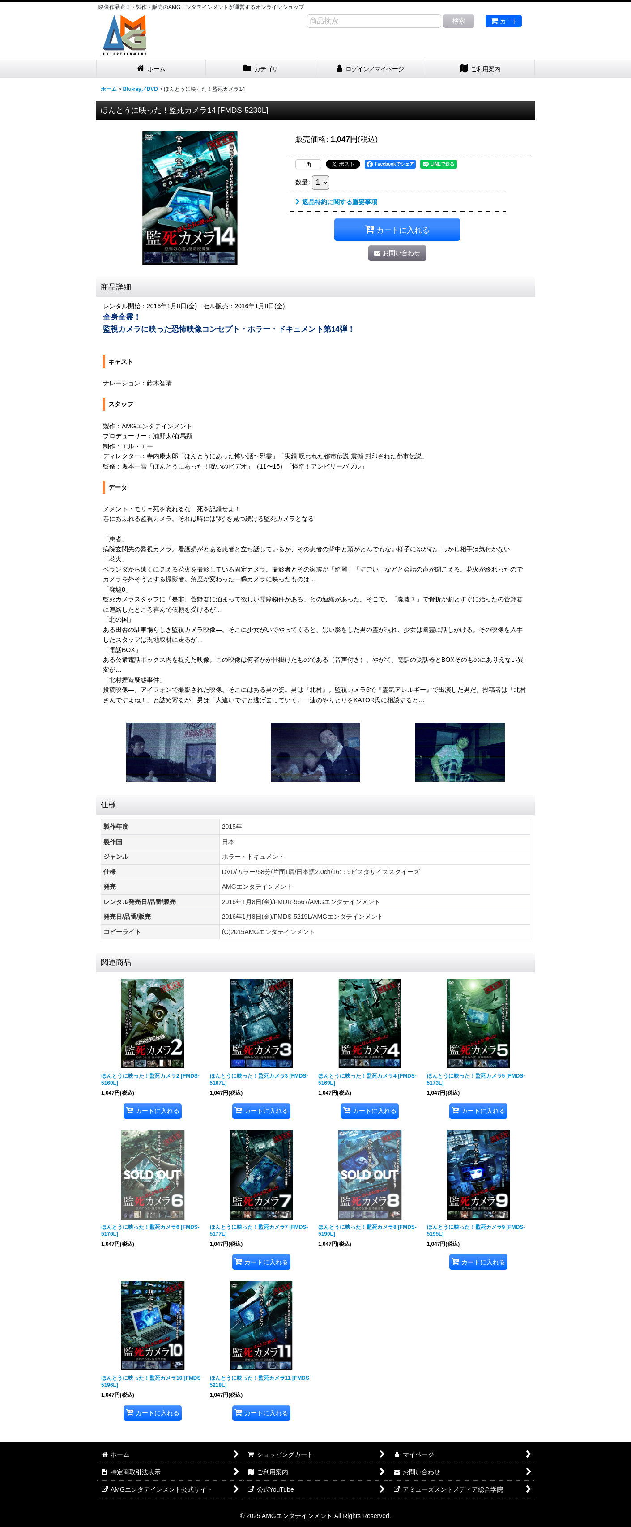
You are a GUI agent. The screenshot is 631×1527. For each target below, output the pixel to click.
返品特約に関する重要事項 (336, 201)
